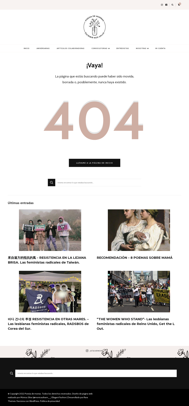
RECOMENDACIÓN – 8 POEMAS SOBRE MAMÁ (134, 258)
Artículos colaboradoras (70, 48)
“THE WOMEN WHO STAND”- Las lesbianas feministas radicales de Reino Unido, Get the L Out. (136, 323)
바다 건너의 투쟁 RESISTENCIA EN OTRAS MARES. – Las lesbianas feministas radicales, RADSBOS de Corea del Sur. (48, 323)
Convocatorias (99, 48)
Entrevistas (122, 48)
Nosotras (141, 48)
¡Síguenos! (94, 350)
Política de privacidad (50, 401)
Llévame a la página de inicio (94, 163)
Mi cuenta (160, 48)
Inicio (26, 48)
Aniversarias (43, 48)
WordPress (34, 401)
